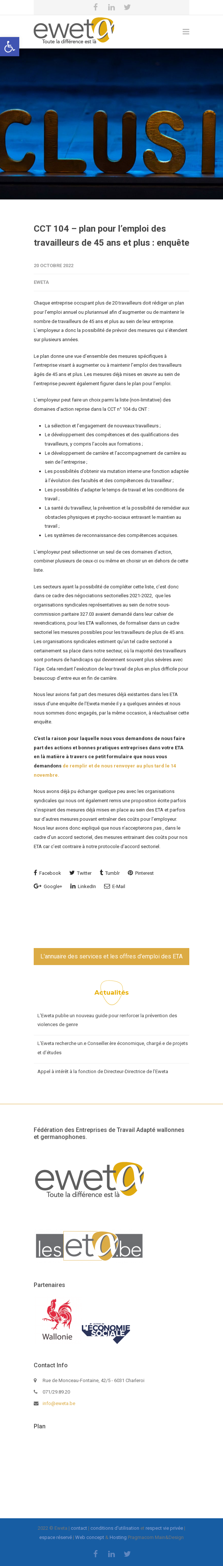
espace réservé (55, 1537)
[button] (9, 46)
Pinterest (141, 873)
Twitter (80, 873)
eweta (41, 282)
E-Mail (114, 886)
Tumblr (110, 873)
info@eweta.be (59, 1403)
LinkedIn (83, 886)
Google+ (48, 886)
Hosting (118, 1537)
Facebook (47, 873)
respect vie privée (164, 1528)
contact (79, 1528)
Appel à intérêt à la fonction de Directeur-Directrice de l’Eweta (102, 1071)
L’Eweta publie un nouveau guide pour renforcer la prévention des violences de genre (107, 1020)
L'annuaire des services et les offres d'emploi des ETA (111, 956)
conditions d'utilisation (114, 1528)
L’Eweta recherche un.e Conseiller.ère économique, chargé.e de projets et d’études (112, 1048)
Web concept (89, 1537)
